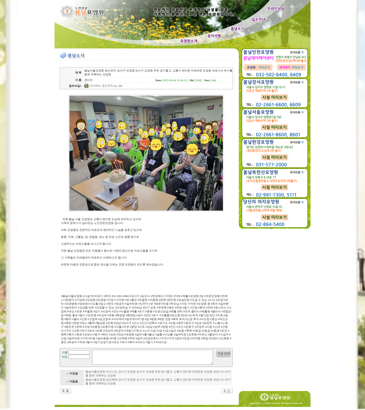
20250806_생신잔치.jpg (103, 85)
